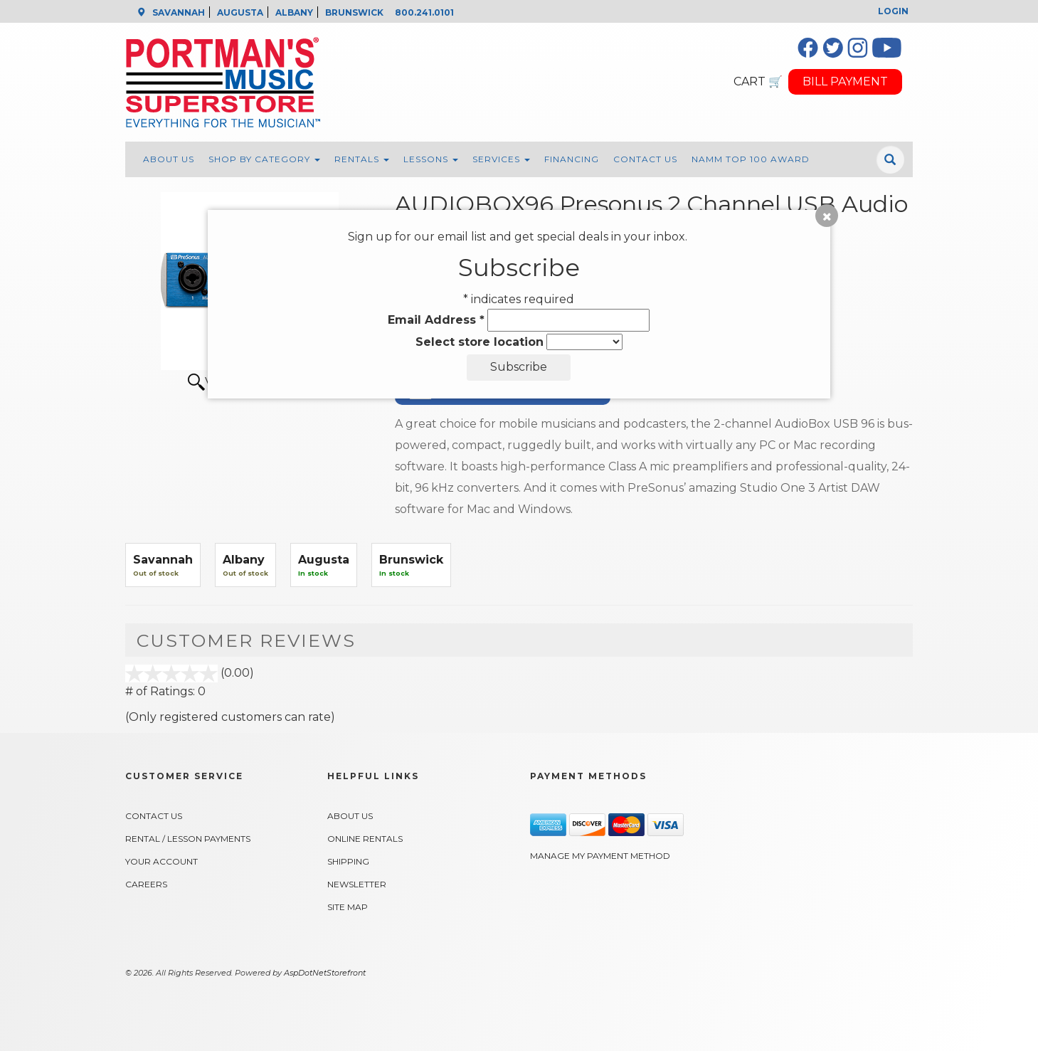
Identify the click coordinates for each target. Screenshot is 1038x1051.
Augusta (323, 559)
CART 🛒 (758, 81)
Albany (244, 559)
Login (893, 11)
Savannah (163, 559)
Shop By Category (264, 159)
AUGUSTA (240, 12)
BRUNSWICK (354, 12)
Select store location (479, 342)
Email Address (436, 320)
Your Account (161, 861)
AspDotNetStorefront (325, 973)
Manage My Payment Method (600, 855)
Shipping (348, 861)
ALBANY (294, 12)
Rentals (361, 159)
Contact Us (645, 159)
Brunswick (411, 559)
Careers (146, 884)
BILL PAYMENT (845, 81)
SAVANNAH (178, 12)
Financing (571, 159)
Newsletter (356, 884)
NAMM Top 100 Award (751, 159)
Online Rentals (365, 838)
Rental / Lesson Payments (187, 838)
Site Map (347, 907)
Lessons (430, 159)
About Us (168, 159)
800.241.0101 (424, 12)
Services (501, 159)
